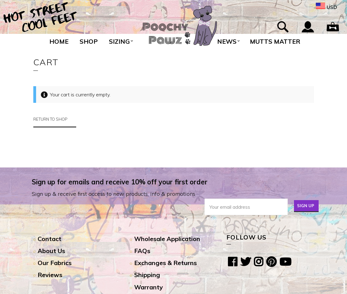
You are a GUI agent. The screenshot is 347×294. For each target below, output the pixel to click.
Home (58, 41)
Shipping (147, 275)
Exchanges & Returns (165, 263)
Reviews (50, 275)
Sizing (119, 41)
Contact (49, 239)
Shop (89, 41)
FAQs (142, 251)
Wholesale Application (167, 239)
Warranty (148, 287)
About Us (51, 251)
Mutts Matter (275, 41)
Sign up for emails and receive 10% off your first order (120, 182)
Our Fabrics (55, 263)
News (227, 41)
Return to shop (50, 119)
